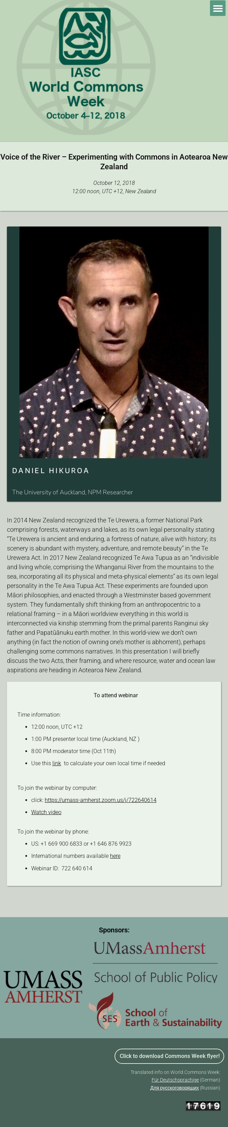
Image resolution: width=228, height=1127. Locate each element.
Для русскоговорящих (174, 1088)
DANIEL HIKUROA (51, 470)
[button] (218, 8)
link (56, 763)
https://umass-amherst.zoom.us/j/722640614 (101, 800)
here (115, 856)
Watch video (46, 812)
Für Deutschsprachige (175, 1080)
